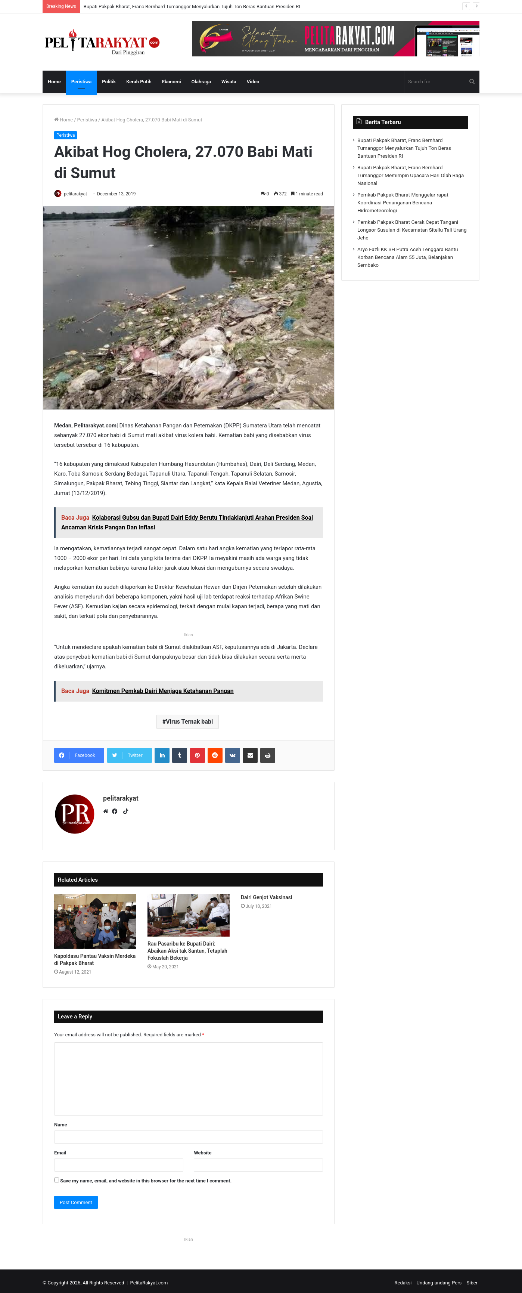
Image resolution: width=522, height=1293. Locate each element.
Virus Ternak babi (189, 722)
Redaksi (403, 1279)
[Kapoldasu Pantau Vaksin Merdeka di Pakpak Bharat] (95, 918)
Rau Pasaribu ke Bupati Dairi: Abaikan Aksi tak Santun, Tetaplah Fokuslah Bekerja (187, 948)
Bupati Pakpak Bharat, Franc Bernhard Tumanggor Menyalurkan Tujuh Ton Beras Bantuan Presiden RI (192, 6)
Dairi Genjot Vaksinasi (266, 894)
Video (253, 81)
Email (60, 1149)
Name (60, 1121)
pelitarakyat (79, 194)
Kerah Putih (139, 81)
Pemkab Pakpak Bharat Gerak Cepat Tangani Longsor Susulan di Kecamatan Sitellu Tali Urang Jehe (412, 230)
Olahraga (201, 81)
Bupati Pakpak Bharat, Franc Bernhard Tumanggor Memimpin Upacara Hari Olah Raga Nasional (410, 175)
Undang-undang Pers (439, 1279)
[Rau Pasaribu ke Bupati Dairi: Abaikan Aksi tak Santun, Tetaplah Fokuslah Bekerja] (188, 912)
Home (54, 81)
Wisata (228, 81)
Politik (109, 81)
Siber (472, 1279)
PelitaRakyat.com (149, 1279)
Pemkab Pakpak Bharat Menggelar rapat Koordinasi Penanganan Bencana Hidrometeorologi (402, 202)
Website (202, 1149)
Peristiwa (81, 81)
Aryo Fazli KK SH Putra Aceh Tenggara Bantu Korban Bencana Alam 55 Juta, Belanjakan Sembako (407, 257)
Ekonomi (171, 81)
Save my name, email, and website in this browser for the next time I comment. (146, 1177)
